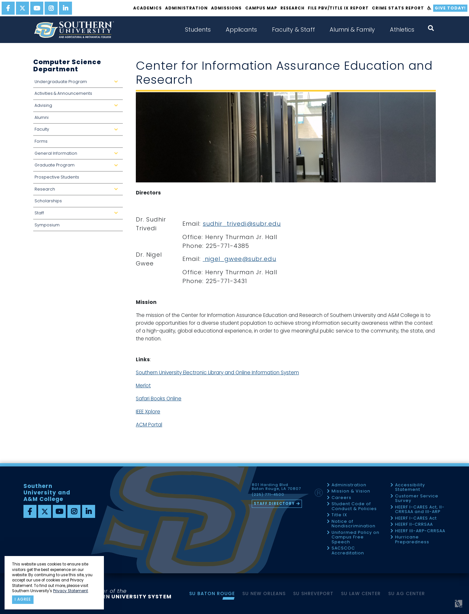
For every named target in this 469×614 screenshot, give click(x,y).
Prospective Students (57, 177)
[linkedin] (65, 8)
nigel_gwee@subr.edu (240, 259)
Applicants (241, 29)
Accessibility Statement (410, 487)
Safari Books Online (158, 398)
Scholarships (48, 201)
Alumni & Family (352, 29)
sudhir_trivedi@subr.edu (242, 224)
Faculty (78, 131)
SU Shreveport (313, 593)
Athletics (402, 29)
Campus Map (261, 8)
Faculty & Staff (293, 29)
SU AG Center (406, 593)
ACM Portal (149, 424)
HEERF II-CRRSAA (414, 524)
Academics (147, 8)
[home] (74, 29)
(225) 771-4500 (268, 495)
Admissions (226, 8)
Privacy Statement (70, 590)
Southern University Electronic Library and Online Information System (217, 372)
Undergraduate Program (78, 83)
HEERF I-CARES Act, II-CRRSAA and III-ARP (420, 509)
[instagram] (51, 8)
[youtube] (36, 8)
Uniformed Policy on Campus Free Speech (355, 537)
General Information (78, 155)
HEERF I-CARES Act (416, 518)
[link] (204, 259)
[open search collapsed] (431, 28)
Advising (78, 107)
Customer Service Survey (416, 498)
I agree (23, 599)
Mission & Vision (351, 491)
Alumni (42, 117)
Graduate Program (78, 167)
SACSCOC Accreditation (348, 550)
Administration (186, 8)
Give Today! (450, 8)
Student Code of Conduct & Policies (354, 506)
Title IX (339, 515)
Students (198, 29)
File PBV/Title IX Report (338, 8)
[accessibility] (429, 8)
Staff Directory (274, 503)
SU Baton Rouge (212, 593)
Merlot (143, 385)
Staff (78, 215)
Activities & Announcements (63, 93)
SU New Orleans (264, 593)
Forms (41, 141)
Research (292, 8)
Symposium (47, 225)
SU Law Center (361, 593)
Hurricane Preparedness (412, 539)
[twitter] (22, 8)
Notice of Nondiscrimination (354, 524)
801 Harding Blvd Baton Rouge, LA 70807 (276, 487)
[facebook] (8, 8)
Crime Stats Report (398, 8)
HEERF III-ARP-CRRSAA (420, 531)
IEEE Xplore (148, 411)
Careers (341, 497)
